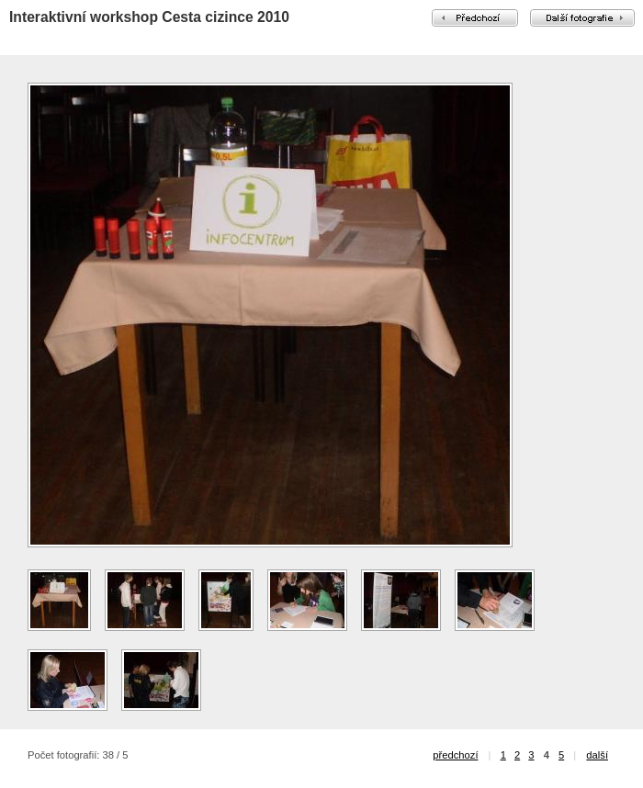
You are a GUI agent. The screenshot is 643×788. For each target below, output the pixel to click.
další (597, 754)
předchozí (455, 754)
